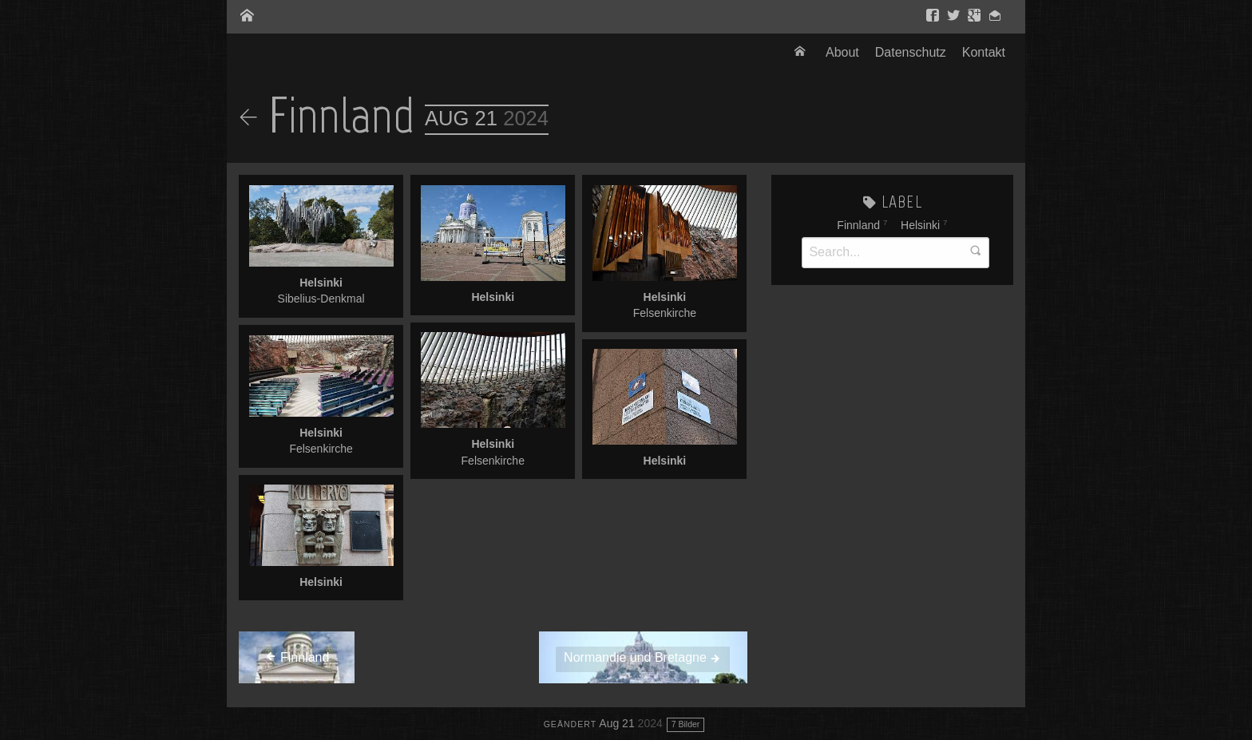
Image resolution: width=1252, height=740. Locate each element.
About (842, 52)
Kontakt (983, 52)
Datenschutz (910, 52)
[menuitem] (802, 53)
